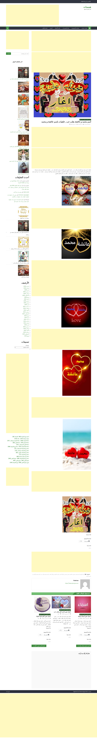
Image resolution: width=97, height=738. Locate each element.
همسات (87, 7)
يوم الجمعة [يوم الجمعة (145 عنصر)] (14, 462)
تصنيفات (27, 345)
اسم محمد (78, 574)
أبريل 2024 (26, 319)
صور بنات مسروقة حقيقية (23, 174)
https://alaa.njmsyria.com (71, 583)
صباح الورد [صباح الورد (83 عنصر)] (17, 461)
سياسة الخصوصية (75, 28)
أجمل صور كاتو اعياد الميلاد (43, 616)
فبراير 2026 (26, 288)
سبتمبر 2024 (26, 312)
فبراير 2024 (26, 323)
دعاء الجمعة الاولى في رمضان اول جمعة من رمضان (19, 233)
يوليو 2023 (26, 336)
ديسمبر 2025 (26, 291)
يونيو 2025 (26, 297)
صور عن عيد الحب (25, 93)
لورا (38, 618)
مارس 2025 (26, 301)
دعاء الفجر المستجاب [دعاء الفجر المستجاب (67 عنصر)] (22, 445)
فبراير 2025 (26, 303)
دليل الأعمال (57, 28)
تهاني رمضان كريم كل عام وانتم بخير (21, 263)
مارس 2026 (26, 286)
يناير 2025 (26, 304)
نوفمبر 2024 (26, 308)
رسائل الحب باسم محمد (49, 574)
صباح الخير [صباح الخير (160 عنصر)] (12, 458)
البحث (8, 53)
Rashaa (80, 124)
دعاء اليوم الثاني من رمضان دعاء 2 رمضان (20, 249)
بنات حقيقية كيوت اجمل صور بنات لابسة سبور (19, 161)
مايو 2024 (26, 317)
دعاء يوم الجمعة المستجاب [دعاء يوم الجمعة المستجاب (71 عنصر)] (21, 449)
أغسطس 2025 (25, 295)
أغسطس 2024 (25, 314)
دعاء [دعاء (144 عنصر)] (17, 439)
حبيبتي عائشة (72, 574)
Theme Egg (82, 691)
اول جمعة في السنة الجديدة (23, 119)
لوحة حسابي (84, 28)
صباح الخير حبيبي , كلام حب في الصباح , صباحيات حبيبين (38, 646)
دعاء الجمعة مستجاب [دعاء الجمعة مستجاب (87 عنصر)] (13, 441)
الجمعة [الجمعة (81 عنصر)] (15, 437)
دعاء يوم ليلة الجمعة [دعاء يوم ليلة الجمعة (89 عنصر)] (23, 458)
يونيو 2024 (26, 315)
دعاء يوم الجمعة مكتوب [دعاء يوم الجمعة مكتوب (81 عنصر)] (22, 453)
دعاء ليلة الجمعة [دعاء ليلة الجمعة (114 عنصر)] (24, 447)
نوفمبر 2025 (26, 293)
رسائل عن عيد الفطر (24, 218)
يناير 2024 (26, 325)
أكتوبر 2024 (26, 310)
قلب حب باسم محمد (40, 574)
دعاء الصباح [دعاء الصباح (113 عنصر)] (25, 443)
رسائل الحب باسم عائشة (59, 574)
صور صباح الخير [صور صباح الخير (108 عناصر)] (24, 462)
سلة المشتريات (66, 28)
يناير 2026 (26, 290)
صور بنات (27, 106)
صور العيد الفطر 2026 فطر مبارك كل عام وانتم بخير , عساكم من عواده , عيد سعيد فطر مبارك (18, 187)
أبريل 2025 (26, 299)
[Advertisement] (32, 15)
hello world (26, 192)
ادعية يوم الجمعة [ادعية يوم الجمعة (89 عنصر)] (24, 437)
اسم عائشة (82, 574)
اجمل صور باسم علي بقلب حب (62, 612)
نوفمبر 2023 (26, 328)
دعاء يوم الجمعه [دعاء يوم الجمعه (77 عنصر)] (24, 455)
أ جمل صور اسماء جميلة (84, 616)
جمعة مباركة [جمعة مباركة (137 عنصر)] (24, 439)
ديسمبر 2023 (26, 326)
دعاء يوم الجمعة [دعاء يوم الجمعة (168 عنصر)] (13, 447)
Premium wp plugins (24, 195)
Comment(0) (87, 124)
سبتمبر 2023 (26, 332)
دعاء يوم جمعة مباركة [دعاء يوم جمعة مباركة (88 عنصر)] (22, 456)
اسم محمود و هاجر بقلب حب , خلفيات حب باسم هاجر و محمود (83, 646)
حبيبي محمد (67, 574)
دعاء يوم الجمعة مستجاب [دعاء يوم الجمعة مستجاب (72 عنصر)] (22, 451)
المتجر (51, 28)
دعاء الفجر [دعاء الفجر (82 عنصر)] (16, 443)
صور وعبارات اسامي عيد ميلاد (85, 119)
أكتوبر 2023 (26, 330)
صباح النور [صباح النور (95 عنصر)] (25, 461)
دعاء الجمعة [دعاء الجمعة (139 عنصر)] (24, 441)
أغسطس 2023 (25, 334)
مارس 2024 (26, 321)
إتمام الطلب (44, 28)
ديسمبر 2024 (26, 306)
